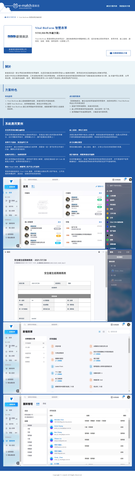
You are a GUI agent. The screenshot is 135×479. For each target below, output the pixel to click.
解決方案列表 (111, 6)
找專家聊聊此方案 (118, 53)
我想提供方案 (124, 6)
